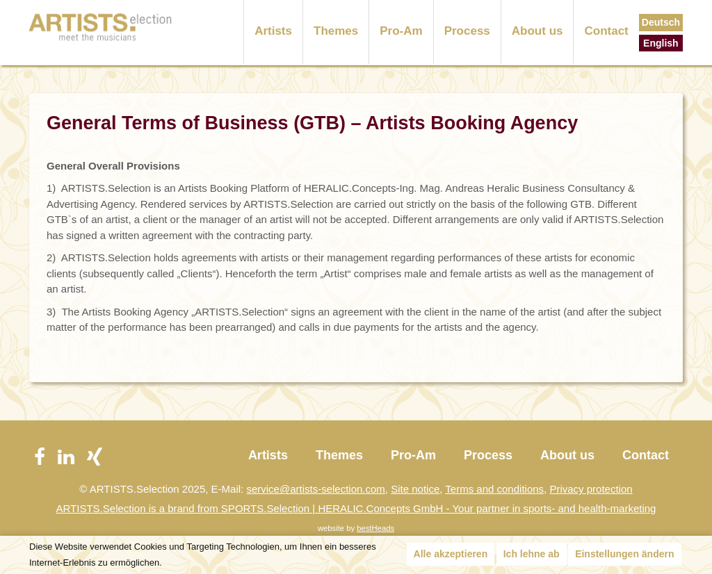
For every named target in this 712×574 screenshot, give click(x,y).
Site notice (415, 489)
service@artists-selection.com (315, 489)
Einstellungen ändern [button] (624, 553)
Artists (273, 31)
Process (467, 31)
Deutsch (661, 22)
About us (537, 31)
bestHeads (375, 528)
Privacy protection (590, 489)
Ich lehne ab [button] (531, 553)
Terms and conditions (494, 489)
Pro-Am (401, 31)
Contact (606, 31)
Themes (336, 31)
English (661, 43)
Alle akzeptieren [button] (451, 553)
